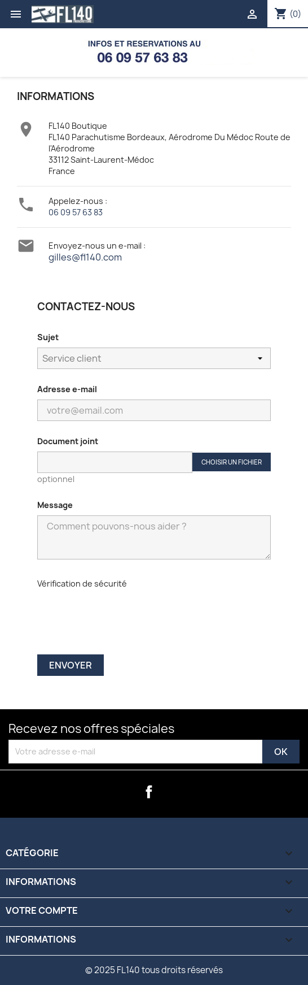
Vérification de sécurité (82, 583)
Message (55, 505)
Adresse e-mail (67, 389)
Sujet (48, 337)
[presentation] (112, 615)
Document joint (67, 441)
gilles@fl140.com (85, 257)
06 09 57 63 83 (76, 212)
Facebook (149, 792)
